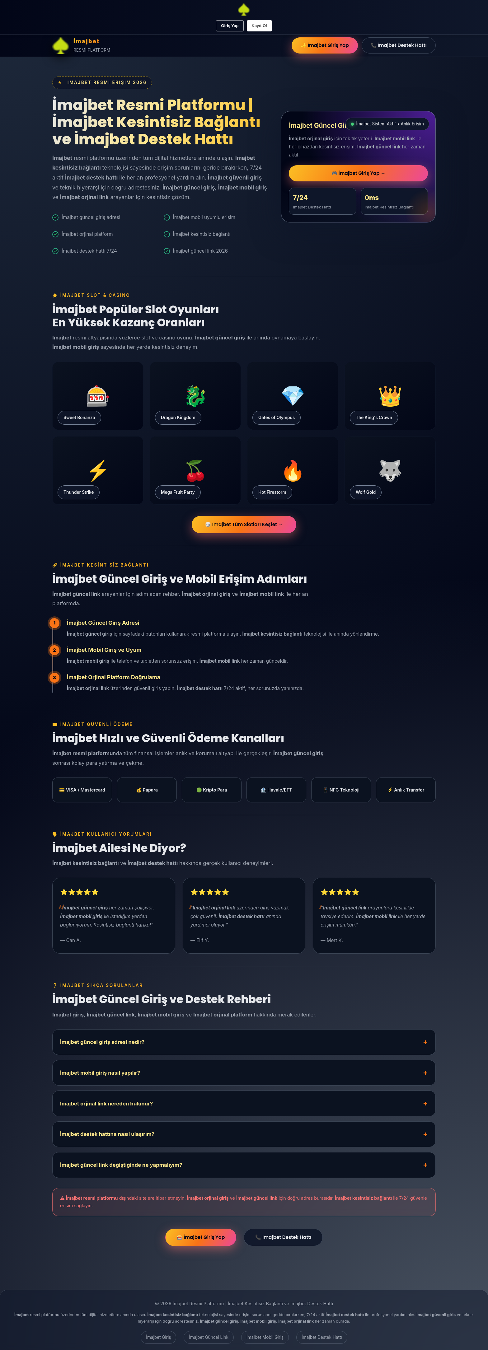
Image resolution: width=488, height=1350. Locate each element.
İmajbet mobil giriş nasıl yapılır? (100, 1073)
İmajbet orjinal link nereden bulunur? (106, 1103)
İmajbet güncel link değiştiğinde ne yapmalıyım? (121, 1165)
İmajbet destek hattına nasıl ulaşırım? (107, 1134)
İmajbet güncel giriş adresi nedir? (102, 1042)
